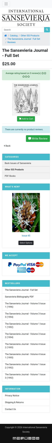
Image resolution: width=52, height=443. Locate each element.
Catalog (14, 35)
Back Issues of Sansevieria (18, 163)
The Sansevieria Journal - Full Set (23, 39)
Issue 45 (26, 235)
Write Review (38, 138)
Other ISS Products (30, 35)
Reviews (11, 42)
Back (7, 146)
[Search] (23, 29)
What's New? (12, 186)
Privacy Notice (12, 395)
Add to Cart (26, 118)
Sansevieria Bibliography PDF (19, 296)
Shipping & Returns (14, 402)
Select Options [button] (26, 243)
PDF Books (10, 176)
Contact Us (10, 409)
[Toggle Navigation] (6, 4)
